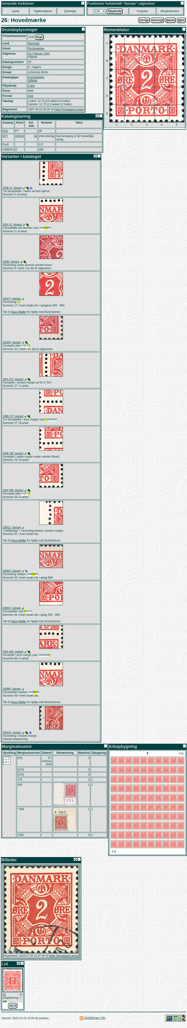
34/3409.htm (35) (94, 1022)
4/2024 (19, 136)
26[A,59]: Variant (13, 492)
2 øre (31, 85)
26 (4, 998)
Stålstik (32, 80)
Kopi (39, 37)
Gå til (12, 1010)
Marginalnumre (170, 11)
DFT (5, 136)
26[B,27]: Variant (13, 417)
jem (181, 20)
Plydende (114, 11)
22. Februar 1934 (38, 53)
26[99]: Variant (12, 692)
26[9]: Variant (11, 262)
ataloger (70, 11)
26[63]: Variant (12, 573)
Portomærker (36, 48)
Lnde (15, 11)
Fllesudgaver (43, 11)
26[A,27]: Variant (13, 380)
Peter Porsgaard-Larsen (69, 109)
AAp (30, 96)
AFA (5, 131)
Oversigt (157, 20)
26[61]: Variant (12, 529)
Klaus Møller (18, 312)
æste (170, 20)
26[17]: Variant (12, 299)
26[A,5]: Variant (12, 224)
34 (35, 136)
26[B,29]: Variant (13, 455)
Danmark (33, 43)
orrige (144, 20)
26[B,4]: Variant (12, 188)
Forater (142, 11)
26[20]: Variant (12, 343)
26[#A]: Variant (12, 736)
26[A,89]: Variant (13, 655)
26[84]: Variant (12, 610)
